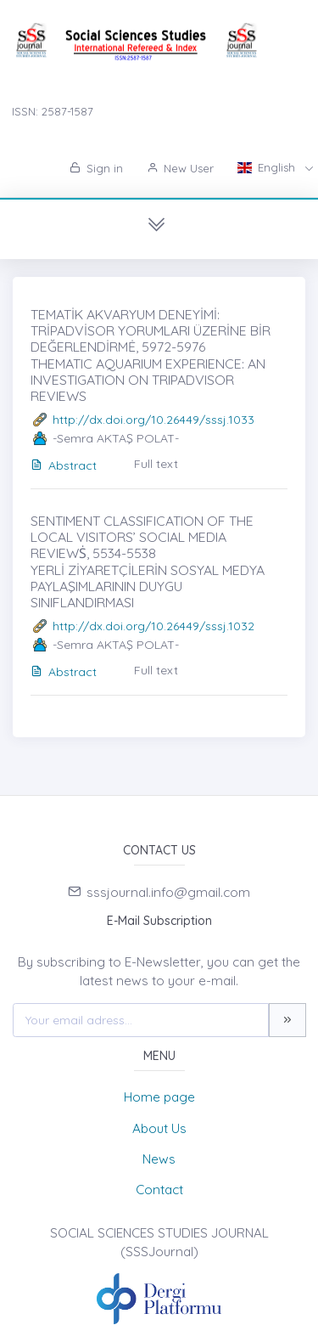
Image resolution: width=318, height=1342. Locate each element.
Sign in (96, 168)
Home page (159, 1097)
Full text (156, 463)
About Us (159, 1128)
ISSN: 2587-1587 (52, 111)
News (159, 1159)
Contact (159, 1189)
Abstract (64, 465)
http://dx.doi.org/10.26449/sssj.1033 (153, 419)
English (267, 167)
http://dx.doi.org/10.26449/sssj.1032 (153, 626)
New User (180, 168)
